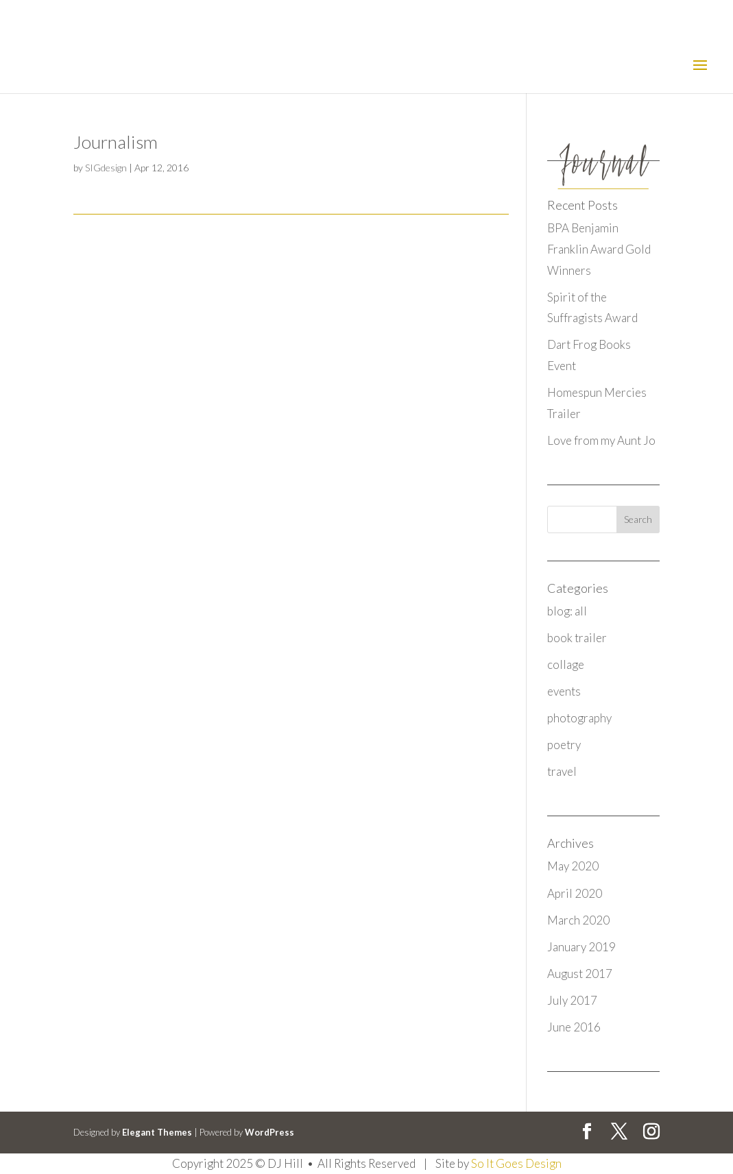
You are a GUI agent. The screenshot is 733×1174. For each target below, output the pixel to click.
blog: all (567, 611)
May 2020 (573, 866)
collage (565, 664)
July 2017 (572, 1000)
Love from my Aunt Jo (601, 440)
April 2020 (574, 893)
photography (579, 718)
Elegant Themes (157, 1132)
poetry (564, 744)
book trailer (577, 638)
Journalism (115, 142)
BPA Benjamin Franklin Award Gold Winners (599, 249)
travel (562, 771)
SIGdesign (106, 167)
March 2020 (578, 920)
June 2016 (574, 1027)
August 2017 (579, 973)
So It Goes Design (516, 1163)
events (564, 691)
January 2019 (581, 947)
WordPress (269, 1132)
